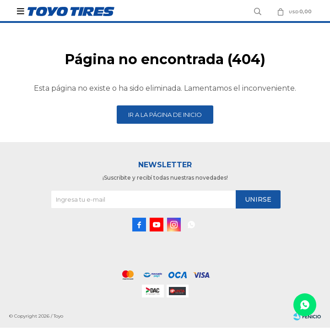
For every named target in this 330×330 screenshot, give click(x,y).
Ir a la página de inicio (165, 114)
